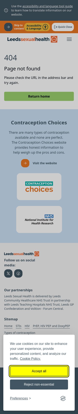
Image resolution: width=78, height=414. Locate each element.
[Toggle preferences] (20, 398)
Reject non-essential (39, 384)
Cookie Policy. (30, 358)
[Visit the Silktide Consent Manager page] (63, 398)
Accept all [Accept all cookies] (39, 371)
